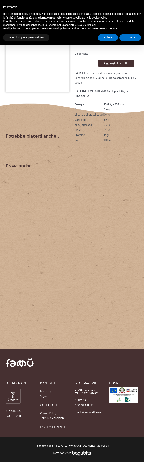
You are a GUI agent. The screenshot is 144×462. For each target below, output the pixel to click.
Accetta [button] (130, 37)
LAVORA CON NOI (52, 427)
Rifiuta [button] (108, 37)
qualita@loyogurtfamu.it (88, 412)
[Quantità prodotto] (85, 63)
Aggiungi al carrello (116, 63)
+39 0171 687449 (89, 393)
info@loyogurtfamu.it (86, 389)
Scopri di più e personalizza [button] (26, 37)
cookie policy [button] (99, 17)
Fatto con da (72, 453)
